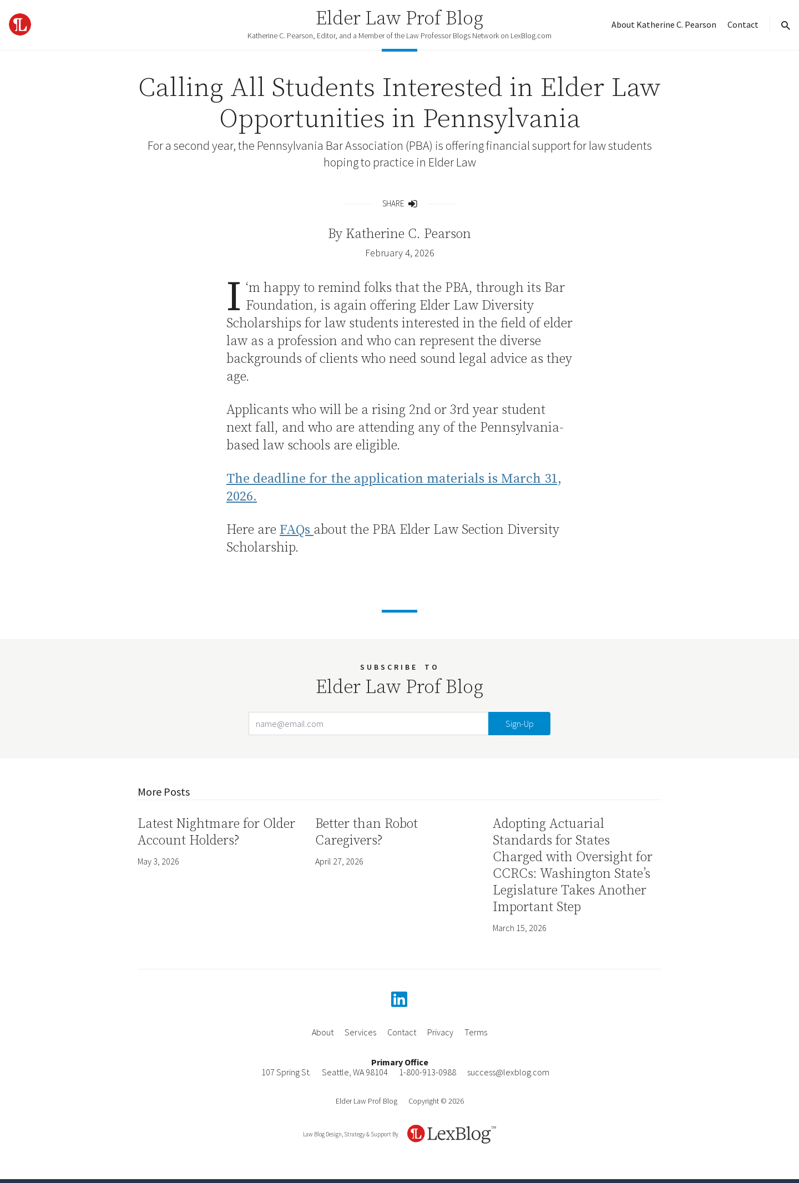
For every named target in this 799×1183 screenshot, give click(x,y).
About (322, 1032)
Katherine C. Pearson (408, 234)
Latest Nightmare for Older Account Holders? (216, 832)
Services (360, 1032)
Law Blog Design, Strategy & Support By (350, 1134)
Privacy (440, 1032)
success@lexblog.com (508, 1072)
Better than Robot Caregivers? (366, 832)
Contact (742, 24)
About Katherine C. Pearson (663, 24)
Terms (475, 1032)
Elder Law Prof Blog (399, 19)
